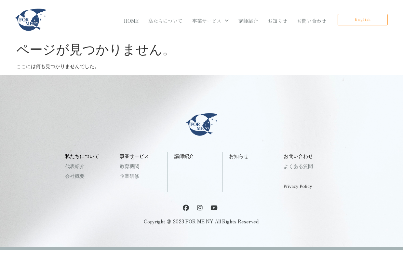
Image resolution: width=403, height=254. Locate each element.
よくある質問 (298, 166)
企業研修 (129, 176)
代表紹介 (75, 166)
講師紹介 (248, 20)
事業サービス (210, 20)
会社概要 (75, 176)
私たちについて (165, 20)
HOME (131, 20)
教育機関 (129, 166)
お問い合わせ (311, 20)
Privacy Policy (298, 186)
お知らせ (277, 20)
